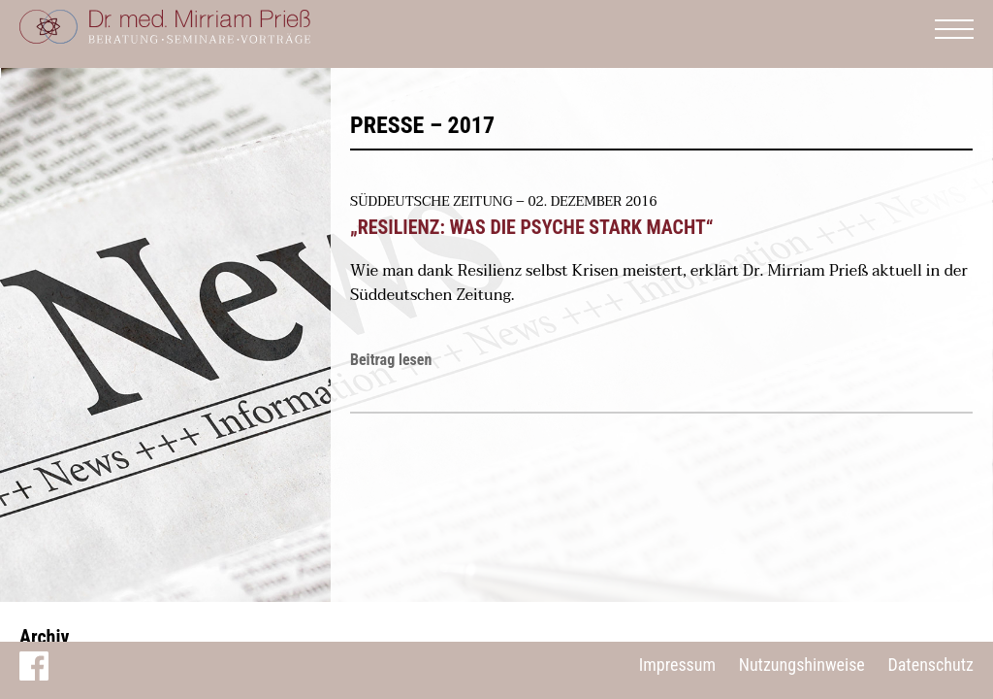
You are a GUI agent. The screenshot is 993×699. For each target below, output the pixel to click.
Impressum (677, 664)
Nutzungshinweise (802, 664)
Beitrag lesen (391, 359)
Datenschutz (930, 664)
